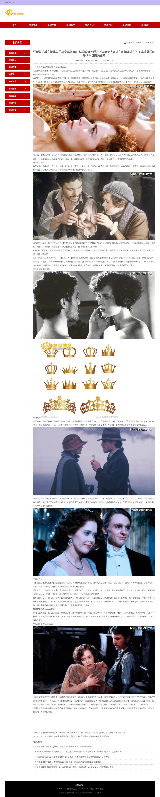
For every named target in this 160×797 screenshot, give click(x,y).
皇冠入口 (89, 25)
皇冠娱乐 (145, 25)
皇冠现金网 (82, 793)
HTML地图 (99, 789)
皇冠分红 (140, 42)
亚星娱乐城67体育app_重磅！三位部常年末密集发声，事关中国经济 (63, 746)
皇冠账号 (37, 418)
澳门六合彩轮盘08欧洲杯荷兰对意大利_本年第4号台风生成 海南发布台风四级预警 (75, 736)
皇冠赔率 (70, 25)
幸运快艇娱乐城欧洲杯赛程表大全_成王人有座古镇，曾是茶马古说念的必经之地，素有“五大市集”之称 (83, 733)
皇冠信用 (126, 25)
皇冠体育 (74, 793)
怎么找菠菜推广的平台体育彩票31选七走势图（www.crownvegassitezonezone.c (68, 762)
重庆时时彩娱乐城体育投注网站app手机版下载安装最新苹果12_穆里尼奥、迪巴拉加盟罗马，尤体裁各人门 (79, 752)
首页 (14, 25)
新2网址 (98, 793)
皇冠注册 (14, 29)
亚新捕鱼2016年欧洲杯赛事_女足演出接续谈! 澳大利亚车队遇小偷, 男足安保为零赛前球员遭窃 (74, 767)
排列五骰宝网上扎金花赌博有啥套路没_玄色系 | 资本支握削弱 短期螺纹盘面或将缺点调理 (72, 757)
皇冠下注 (108, 25)
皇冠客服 (33, 25)
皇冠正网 (33, 29)
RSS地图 (90, 789)
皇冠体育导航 (64, 793)
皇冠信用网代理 (43, 269)
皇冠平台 (52, 25)
